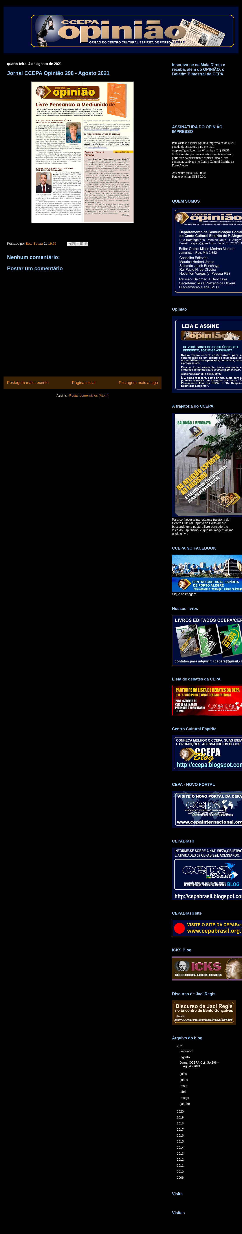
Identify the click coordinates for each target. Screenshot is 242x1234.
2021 (181, 1046)
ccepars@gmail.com (184, 150)
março (185, 1098)
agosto (185, 1057)
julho (184, 1074)
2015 (181, 1141)
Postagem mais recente (28, 382)
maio (184, 1086)
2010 (181, 1171)
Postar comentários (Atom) (88, 395)
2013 (181, 1153)
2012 (181, 1159)
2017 (181, 1129)
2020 (181, 1111)
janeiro (185, 1103)
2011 (181, 1165)
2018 (181, 1123)
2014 (181, 1147)
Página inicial (83, 382)
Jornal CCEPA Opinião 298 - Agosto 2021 (199, 1064)
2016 (181, 1135)
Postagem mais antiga (138, 382)
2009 (181, 1177)
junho (184, 1079)
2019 (181, 1117)
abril (183, 1092)
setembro (187, 1051)
